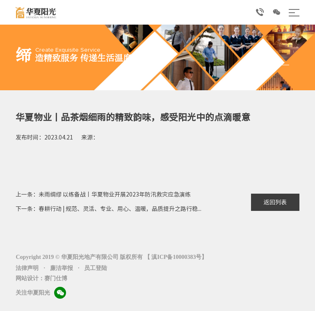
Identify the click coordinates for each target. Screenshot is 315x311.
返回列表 (275, 202)
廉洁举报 (61, 268)
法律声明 (27, 268)
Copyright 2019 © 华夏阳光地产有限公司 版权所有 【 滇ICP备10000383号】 (111, 257)
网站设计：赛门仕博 (41, 278)
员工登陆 (95, 268)
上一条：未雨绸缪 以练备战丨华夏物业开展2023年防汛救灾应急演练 (103, 194)
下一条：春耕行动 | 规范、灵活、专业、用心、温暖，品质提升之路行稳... (108, 209)
